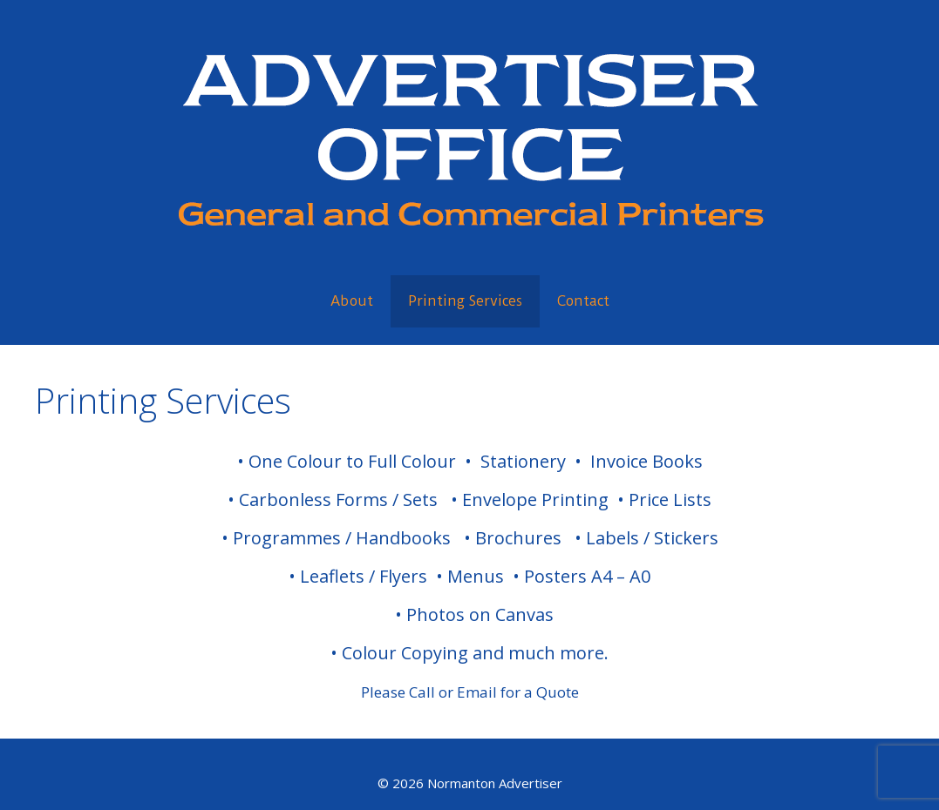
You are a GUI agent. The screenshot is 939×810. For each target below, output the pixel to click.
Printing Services (465, 301)
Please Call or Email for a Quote (470, 692)
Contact (583, 301)
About (351, 301)
